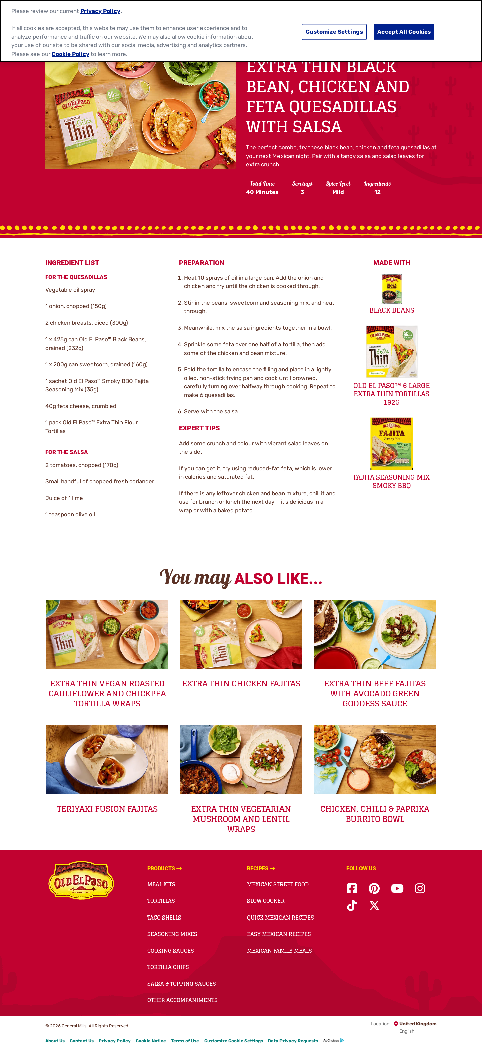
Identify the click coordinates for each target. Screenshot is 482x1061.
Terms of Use (185, 1040)
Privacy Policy (100, 9)
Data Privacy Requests (293, 1040)
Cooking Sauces (170, 950)
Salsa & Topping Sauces (181, 983)
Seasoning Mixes (172, 934)
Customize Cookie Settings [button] (233, 1040)
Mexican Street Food (278, 884)
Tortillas (161, 900)
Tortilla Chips (168, 967)
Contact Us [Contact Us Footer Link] (82, 1040)
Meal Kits (161, 884)
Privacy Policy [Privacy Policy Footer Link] (115, 1040)
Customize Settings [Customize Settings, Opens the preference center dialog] (334, 30)
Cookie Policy (70, 52)
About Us (55, 1040)
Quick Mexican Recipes (280, 917)
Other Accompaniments (182, 1000)
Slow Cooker (266, 900)
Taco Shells (164, 917)
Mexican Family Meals (279, 950)
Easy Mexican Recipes (279, 934)
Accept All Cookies (404, 30)
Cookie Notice (151, 1040)
